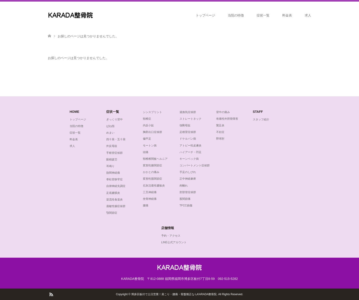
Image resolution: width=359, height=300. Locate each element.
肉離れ (184, 185)
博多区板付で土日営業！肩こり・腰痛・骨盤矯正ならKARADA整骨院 (174, 294)
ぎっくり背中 (114, 119)
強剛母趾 (185, 125)
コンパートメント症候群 (195, 165)
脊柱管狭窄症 (114, 179)
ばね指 (110, 126)
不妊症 (220, 132)
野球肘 (220, 138)
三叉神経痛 (150, 192)
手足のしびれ (188, 172)
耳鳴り (110, 166)
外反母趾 (111, 146)
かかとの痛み (151, 172)
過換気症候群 (188, 112)
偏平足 (147, 138)
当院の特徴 (236, 15)
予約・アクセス (170, 235)
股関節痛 (185, 198)
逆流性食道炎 (114, 199)
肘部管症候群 (188, 192)
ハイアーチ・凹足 (190, 152)
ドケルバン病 (188, 138)
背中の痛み (223, 112)
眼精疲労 (111, 159)
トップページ (205, 15)
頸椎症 (147, 118)
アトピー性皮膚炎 (190, 145)
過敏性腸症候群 (115, 206)
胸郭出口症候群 (152, 132)
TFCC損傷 (186, 205)
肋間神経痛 (113, 172)
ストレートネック (190, 118)
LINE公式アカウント (174, 242)
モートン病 (150, 145)
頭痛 (145, 152)
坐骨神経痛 (150, 198)
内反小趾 (148, 125)
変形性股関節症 (152, 178)
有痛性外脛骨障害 (227, 118)
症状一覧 (263, 15)
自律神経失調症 (115, 186)
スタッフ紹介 (261, 119)
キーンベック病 (189, 158)
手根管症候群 (114, 152)
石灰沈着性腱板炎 (154, 185)
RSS (51, 294)
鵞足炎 (220, 125)
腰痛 (145, 205)
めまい (110, 132)
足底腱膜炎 (113, 193)
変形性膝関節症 (152, 165)
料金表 (287, 15)
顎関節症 (111, 212)
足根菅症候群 (188, 132)
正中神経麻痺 (188, 178)
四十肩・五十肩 (115, 139)
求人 (308, 15)
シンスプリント (152, 112)
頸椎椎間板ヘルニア (155, 158)
